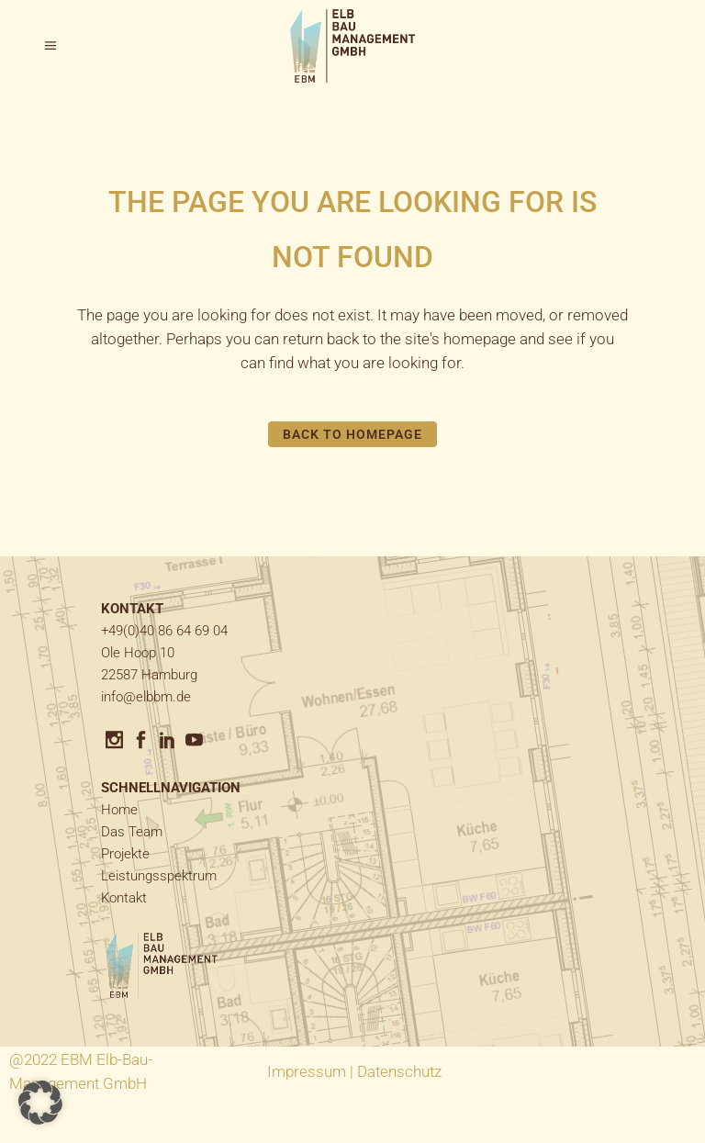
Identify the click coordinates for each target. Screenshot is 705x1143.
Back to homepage (353, 434)
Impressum (306, 1071)
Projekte (125, 854)
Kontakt (124, 898)
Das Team (131, 832)
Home (119, 809)
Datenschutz (399, 1071)
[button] (40, 1102)
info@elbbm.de (146, 697)
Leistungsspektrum (159, 876)
